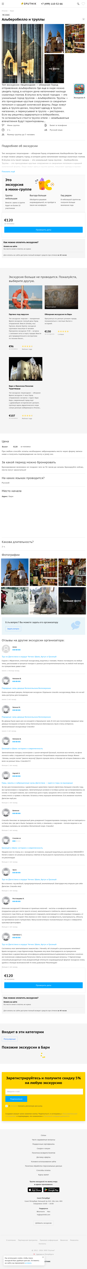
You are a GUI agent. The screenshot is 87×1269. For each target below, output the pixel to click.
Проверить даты (43, 230)
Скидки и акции (43, 1148)
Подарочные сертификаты (43, 1144)
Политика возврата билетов (43, 1153)
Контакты (42, 1244)
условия (28, 1263)
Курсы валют (43, 1175)
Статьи (43, 1135)
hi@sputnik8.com (43, 1215)
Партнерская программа (27, 1240)
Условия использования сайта (43, 1162)
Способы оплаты (43, 1170)
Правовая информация (49, 1240)
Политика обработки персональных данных (43, 1166)
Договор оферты (43, 1157)
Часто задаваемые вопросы (43, 1140)
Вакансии (64, 1240)
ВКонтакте (41, 1212)
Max (48, 1212)
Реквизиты (74, 1240)
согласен (13, 1106)
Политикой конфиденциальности (56, 1116)
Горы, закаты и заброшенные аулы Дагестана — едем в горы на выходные (37, 783)
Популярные (10, 1039)
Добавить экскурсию (43, 1223)
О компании (11, 1240)
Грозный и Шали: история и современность (22, 748)
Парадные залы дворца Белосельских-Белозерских (26, 688)
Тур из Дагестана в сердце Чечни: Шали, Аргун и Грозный (29, 656)
